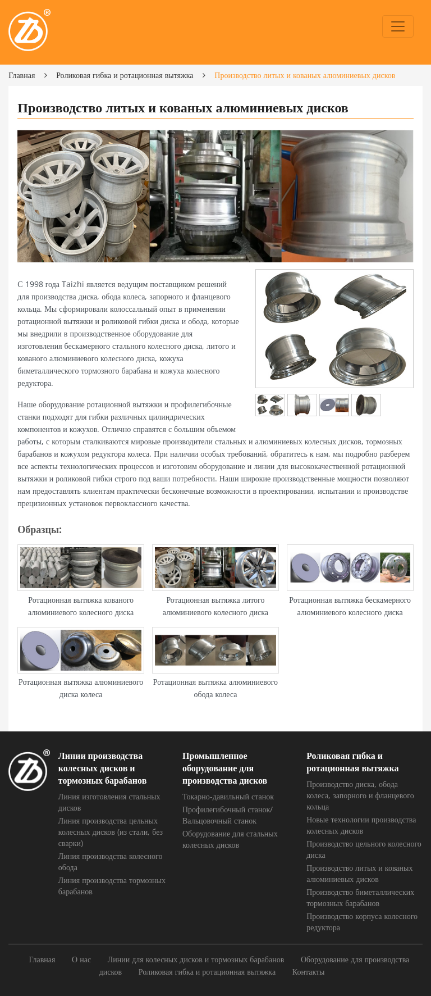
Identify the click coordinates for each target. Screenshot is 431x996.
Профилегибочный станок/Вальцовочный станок (227, 815)
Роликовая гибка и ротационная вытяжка (124, 75)
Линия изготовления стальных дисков (109, 802)
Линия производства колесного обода (110, 861)
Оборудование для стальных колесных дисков (230, 839)
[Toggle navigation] (398, 26)
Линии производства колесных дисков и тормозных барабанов (102, 767)
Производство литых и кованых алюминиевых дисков (359, 873)
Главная (21, 75)
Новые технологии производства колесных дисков (361, 825)
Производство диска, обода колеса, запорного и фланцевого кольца (360, 795)
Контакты (308, 971)
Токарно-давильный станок (228, 796)
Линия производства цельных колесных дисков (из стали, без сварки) (110, 831)
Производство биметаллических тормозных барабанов (360, 897)
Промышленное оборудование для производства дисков (224, 767)
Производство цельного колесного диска (363, 849)
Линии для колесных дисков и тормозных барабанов (196, 959)
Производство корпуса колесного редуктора (362, 922)
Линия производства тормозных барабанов (112, 886)
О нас (81, 959)
